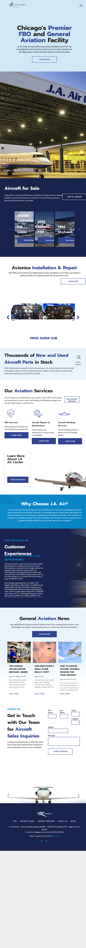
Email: (73, 710)
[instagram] (46, 841)
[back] (10, 229)
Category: (75, 719)
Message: (51, 735)
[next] (79, 229)
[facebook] (41, 841)
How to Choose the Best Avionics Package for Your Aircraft (69, 671)
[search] (79, 357)
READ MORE (14, 694)
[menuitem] (15, 821)
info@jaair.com (39, 832)
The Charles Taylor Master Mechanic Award (18, 669)
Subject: (51, 727)
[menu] (81, 5)
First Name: (50, 711)
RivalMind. (56, 836)
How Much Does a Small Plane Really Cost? (44, 669)
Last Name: (62, 711)
